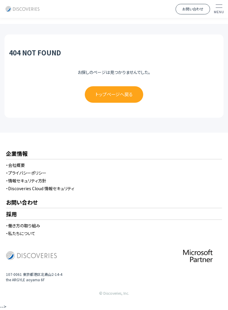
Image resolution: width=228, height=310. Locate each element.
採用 (11, 214)
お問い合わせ (192, 8)
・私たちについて (20, 233)
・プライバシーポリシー (26, 173)
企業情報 (17, 154)
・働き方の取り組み (23, 226)
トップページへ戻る (114, 94)
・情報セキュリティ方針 (26, 181)
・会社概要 (15, 165)
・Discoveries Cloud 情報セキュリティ (40, 188)
